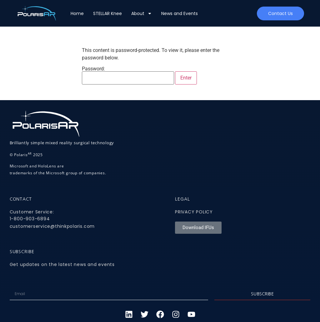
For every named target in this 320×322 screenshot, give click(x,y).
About (141, 13)
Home (77, 13)
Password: (128, 75)
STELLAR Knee (107, 13)
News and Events (179, 13)
